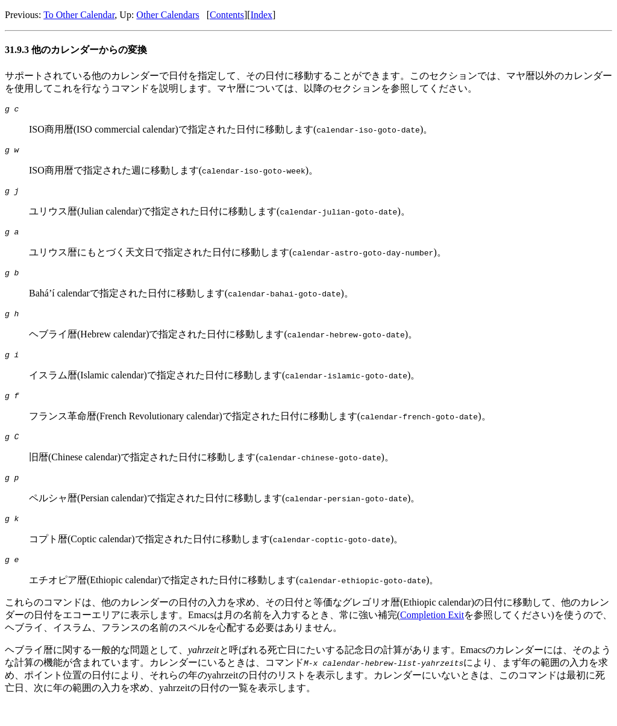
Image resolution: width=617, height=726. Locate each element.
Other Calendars (167, 15)
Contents (227, 15)
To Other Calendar (78, 15)
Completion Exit (432, 636)
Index (261, 15)
